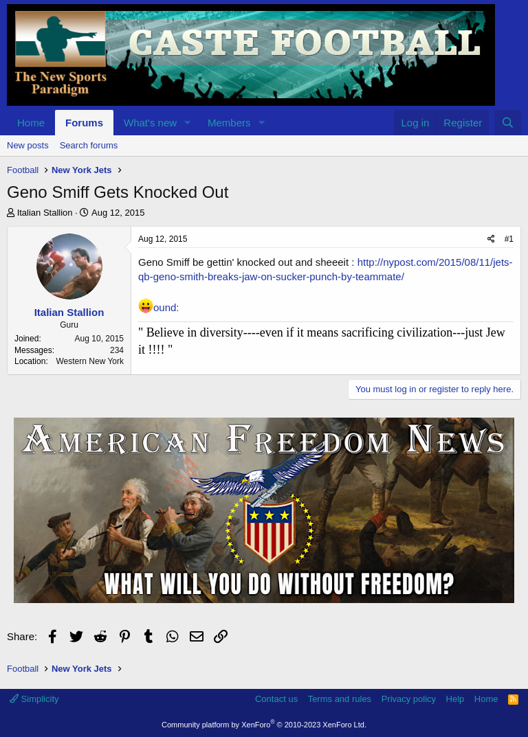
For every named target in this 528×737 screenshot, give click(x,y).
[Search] (507, 122)
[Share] (491, 239)
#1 (509, 239)
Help (455, 699)
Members (229, 122)
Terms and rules (339, 699)
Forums (84, 122)
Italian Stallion (45, 212)
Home (31, 122)
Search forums (89, 145)
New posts (28, 145)
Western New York (90, 361)
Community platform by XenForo (264, 725)
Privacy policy (409, 699)
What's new (150, 122)
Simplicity (34, 699)
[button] (187, 122)
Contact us (276, 699)
